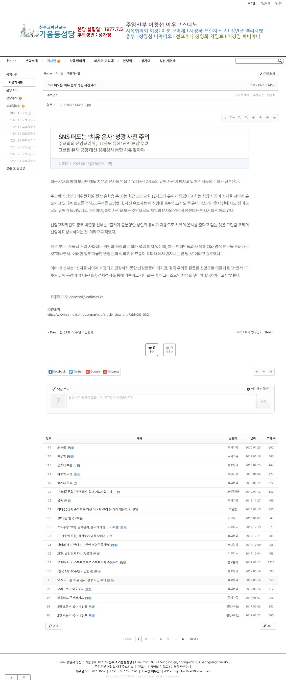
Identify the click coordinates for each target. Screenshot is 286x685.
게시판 (54, 61)
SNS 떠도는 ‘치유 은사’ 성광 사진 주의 (72, 85)
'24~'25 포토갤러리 (21, 154)
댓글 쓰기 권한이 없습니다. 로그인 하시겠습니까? (100, 397)
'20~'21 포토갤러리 (21, 140)
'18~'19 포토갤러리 (21, 133)
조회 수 (271, 438)
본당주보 (14, 98)
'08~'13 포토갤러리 (21, 113)
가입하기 (265, 3)
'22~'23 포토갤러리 (21, 147)
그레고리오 (233, 491)
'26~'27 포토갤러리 (21, 161)
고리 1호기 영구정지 (71, 589)
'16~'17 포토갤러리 (21, 126)
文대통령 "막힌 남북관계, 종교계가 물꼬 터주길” (88, 527)
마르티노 (233, 518)
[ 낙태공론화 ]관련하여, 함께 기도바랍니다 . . (87, 491)
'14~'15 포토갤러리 (21, 120)
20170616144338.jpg (75, 105)
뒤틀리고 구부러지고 (71, 597)
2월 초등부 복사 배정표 (72, 615)
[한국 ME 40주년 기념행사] (75, 571)
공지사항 (12, 74)
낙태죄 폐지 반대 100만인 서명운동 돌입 (84, 544)
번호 (48, 438)
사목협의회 (77, 61)
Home (11, 61)
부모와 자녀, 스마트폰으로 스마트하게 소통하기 (88, 562)
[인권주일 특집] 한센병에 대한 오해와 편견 (84, 536)
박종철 (233, 509)
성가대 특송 (65, 465)
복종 (60, 500)
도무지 (62, 456)
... (175, 639)
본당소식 (12, 90)
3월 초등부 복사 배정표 (72, 606)
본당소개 (31, 61)
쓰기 (267, 626)
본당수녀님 (233, 606)
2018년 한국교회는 (70, 518)
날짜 (253, 438)
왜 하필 (62, 447)
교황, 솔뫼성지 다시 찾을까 (75, 553)
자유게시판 (16, 82)
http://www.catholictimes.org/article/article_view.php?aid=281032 (98, 314)
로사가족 (233, 447)
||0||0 (50, 309)
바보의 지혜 (65, 474)
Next (194, 639)
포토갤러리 (15, 106)
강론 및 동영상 (15, 168)
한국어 (278, 3)
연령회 (127, 61)
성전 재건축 (167, 61)
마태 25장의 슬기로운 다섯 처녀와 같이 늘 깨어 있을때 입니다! (97, 509)
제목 (139, 438)
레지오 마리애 (104, 61)
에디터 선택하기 (258, 388)
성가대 (146, 61)
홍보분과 (52, 95)
